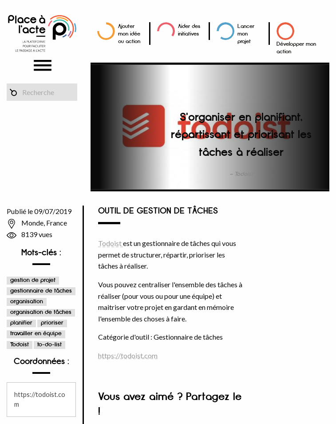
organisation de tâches (40, 312)
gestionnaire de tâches (41, 291)
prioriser (52, 323)
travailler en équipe (36, 333)
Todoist (19, 344)
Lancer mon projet (245, 34)
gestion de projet (32, 280)
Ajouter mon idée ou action (129, 34)
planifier (21, 323)
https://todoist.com (128, 355)
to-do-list (49, 344)
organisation (26, 301)
